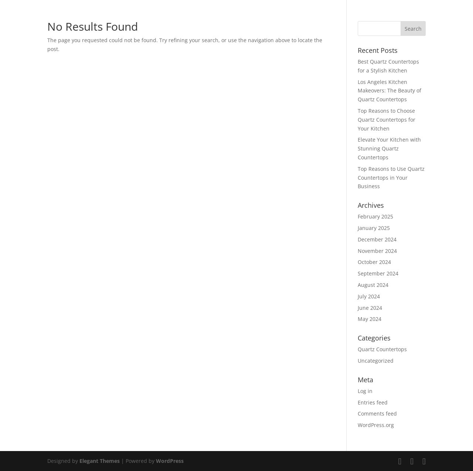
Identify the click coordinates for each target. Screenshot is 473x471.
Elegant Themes (99, 460)
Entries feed (373, 402)
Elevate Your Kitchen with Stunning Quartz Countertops (389, 148)
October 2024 (374, 261)
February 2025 (375, 216)
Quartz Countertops (382, 349)
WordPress (170, 460)
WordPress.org (376, 424)
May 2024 (369, 318)
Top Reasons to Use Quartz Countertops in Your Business (391, 177)
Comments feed (377, 413)
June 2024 (370, 307)
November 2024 (377, 250)
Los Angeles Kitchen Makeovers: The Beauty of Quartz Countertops (389, 90)
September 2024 (378, 273)
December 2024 (377, 239)
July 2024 (369, 296)
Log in (365, 390)
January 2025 (374, 227)
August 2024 (373, 284)
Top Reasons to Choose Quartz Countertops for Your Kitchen (386, 119)
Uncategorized (376, 360)
